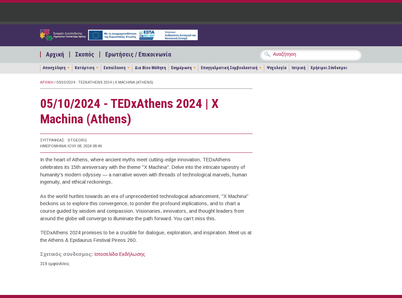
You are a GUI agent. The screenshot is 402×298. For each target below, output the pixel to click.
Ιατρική (298, 67)
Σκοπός (84, 54)
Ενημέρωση (181, 67)
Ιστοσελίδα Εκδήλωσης (119, 254)
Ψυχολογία (277, 67)
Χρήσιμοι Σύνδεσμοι (328, 67)
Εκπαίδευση (114, 67)
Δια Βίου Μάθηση (150, 67)
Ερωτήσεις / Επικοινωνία (138, 54)
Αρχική (55, 54)
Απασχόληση (54, 67)
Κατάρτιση (84, 67)
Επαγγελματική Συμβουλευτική (229, 67)
